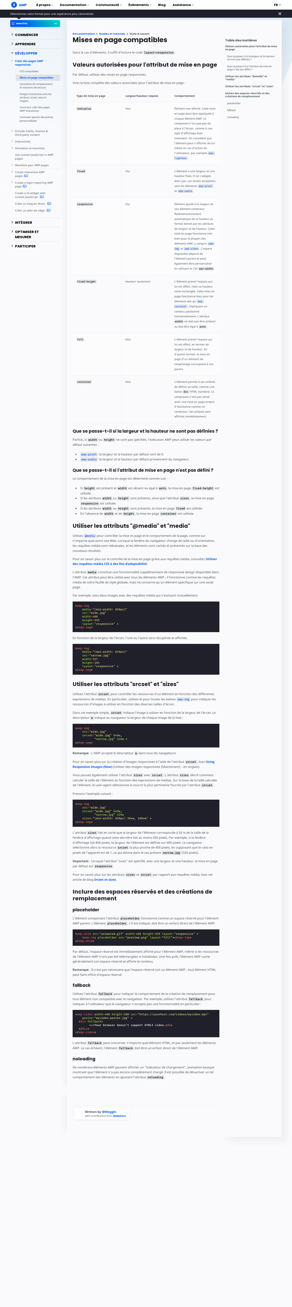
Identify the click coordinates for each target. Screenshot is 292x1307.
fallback (231, 110)
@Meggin (109, 1112)
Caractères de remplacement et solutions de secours (36, 85)
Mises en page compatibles (37, 77)
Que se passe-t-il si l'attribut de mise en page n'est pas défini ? (249, 68)
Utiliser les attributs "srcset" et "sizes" (249, 86)
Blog (162, 5)
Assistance (183, 5)
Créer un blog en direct (33, 204)
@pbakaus (119, 1116)
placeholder (234, 103)
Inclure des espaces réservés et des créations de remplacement (247, 95)
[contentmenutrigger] (251, 41)
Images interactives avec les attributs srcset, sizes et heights (35, 97)
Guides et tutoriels (112, 34)
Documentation (74, 5)
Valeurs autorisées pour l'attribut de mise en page (251, 48)
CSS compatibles (29, 71)
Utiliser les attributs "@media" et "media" (246, 78)
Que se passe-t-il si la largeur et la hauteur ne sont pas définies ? (251, 58)
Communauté (109, 5)
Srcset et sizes (105, 879)
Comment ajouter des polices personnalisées (36, 118)
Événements (139, 5)
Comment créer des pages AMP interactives (35, 109)
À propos (44, 5)
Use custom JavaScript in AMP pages (34, 156)
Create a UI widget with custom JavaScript (30, 195)
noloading (233, 117)
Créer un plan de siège (32, 210)
